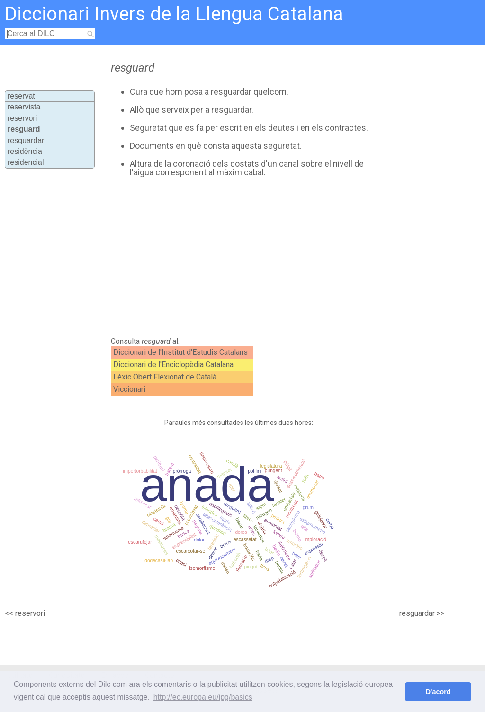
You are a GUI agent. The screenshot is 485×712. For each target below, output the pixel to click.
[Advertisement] (269, 257)
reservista (24, 107)
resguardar (26, 140)
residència (25, 151)
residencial (26, 162)
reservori (22, 118)
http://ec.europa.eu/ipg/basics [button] (202, 697)
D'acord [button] (438, 691)
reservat (21, 96)
